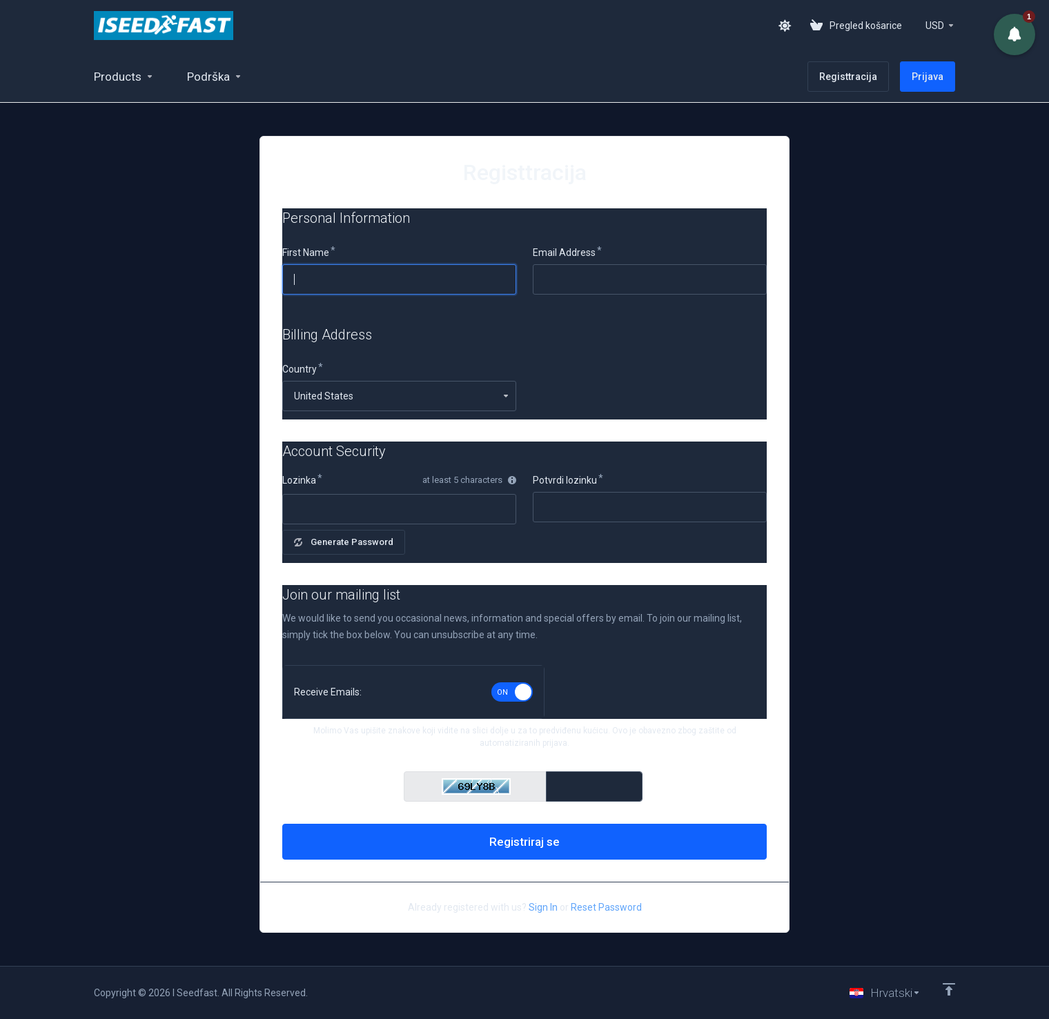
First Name (305, 252)
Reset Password (606, 907)
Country (299, 369)
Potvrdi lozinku (565, 480)
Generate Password (343, 542)
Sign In (543, 907)
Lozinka (299, 480)
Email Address (564, 252)
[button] (1014, 34)
